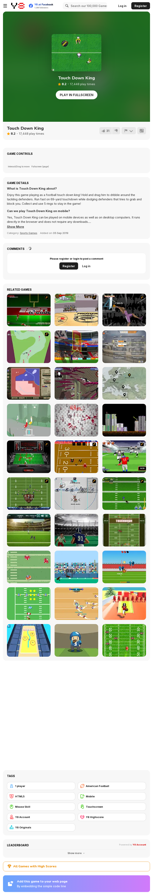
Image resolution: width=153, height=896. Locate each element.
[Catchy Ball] (76, 640)
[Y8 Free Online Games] (18, 6)
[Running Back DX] (124, 530)
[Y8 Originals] (41, 827)
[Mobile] (112, 796)
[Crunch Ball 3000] (76, 493)
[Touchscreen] (112, 807)
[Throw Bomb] (124, 420)
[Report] (129, 130)
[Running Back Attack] (124, 456)
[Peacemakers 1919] (29, 383)
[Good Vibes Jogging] (29, 420)
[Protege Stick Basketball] (76, 310)
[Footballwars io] (76, 603)
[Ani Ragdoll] (76, 383)
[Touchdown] (76, 567)
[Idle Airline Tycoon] (124, 383)
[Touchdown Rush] (76, 530)
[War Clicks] (124, 346)
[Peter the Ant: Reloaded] (76, 420)
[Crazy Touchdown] (124, 603)
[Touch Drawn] (29, 640)
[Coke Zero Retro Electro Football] (29, 456)
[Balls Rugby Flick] (124, 567)
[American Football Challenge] (29, 530)
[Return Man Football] (124, 640)
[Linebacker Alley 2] (124, 493)
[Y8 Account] (41, 817)
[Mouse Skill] (41, 807)
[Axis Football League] (29, 493)
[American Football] (112, 786)
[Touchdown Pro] (29, 567)
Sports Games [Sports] (28, 233)
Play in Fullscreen (76, 95)
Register (140, 6)
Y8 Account (139, 844)
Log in (122, 6)
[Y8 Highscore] (112, 817)
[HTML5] (41, 796)
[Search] (66, 5)
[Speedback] (29, 310)
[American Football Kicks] (76, 346)
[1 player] (41, 786)
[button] (15, 227)
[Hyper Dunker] (124, 310)
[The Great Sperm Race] (29, 346)
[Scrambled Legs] (76, 456)
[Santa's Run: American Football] (29, 603)
